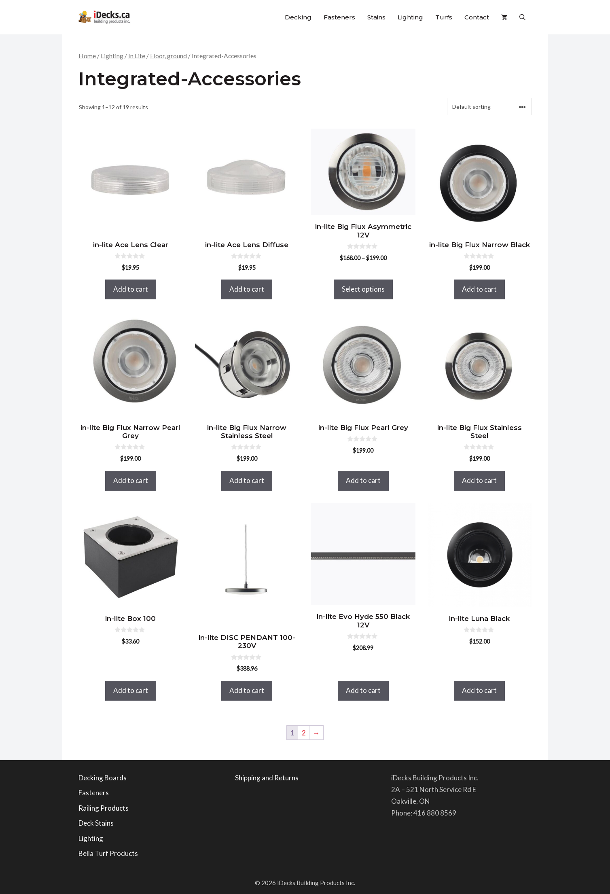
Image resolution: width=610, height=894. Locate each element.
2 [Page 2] (304, 733)
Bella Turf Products (108, 853)
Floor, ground (168, 55)
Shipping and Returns (267, 777)
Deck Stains (96, 823)
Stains (376, 17)
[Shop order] (489, 106)
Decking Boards (102, 777)
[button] (522, 17)
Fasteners (339, 17)
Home (87, 55)
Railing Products (103, 808)
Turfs (443, 17)
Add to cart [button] (130, 289)
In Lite (136, 55)
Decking (298, 17)
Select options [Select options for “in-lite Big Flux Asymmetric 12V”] (363, 289)
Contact (476, 17)
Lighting (410, 17)
